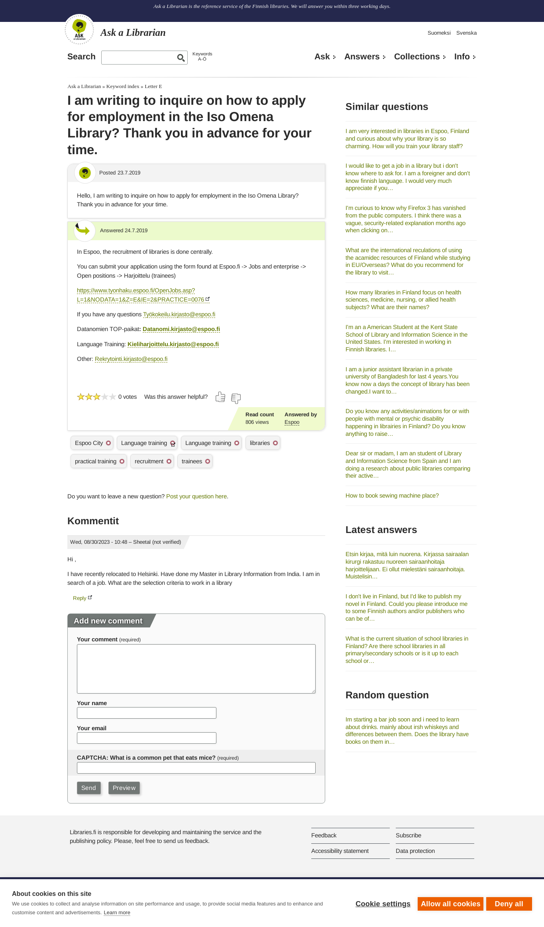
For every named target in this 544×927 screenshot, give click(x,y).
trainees (192, 461)
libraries (260, 442)
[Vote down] (235, 399)
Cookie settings (381, 903)
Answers (362, 56)
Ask (322, 56)
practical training (95, 461)
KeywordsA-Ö (202, 56)
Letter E (153, 86)
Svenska (466, 33)
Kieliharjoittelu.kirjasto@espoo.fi (173, 344)
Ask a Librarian (84, 86)
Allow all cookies (449, 903)
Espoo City (89, 442)
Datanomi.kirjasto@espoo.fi (181, 328)
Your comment (97, 639)
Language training (144, 442)
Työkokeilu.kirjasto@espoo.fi (179, 314)
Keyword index (122, 86)
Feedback (323, 835)
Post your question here (196, 496)
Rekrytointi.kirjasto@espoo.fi (131, 358)
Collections (417, 56)
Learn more (117, 912)
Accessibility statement (340, 850)
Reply (79, 598)
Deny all (509, 903)
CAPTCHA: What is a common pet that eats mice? (146, 757)
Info (462, 56)
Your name (92, 703)
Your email (91, 728)
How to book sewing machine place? (392, 495)
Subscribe (408, 835)
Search (81, 56)
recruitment (149, 461)
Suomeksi (439, 33)
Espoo (292, 422)
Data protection (415, 850)
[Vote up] (221, 397)
